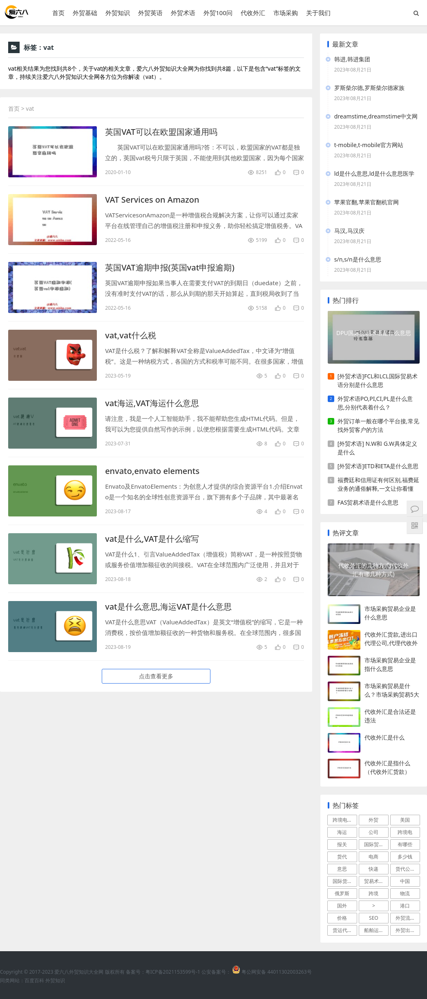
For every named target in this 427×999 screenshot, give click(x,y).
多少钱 (405, 856)
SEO (373, 917)
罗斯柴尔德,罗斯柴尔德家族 (369, 88)
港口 (405, 905)
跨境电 (405, 832)
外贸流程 (405, 917)
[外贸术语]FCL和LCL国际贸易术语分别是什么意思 (378, 380)
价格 (342, 917)
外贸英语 (150, 13)
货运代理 (342, 930)
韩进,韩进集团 (352, 59)
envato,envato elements (152, 470)
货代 (342, 856)
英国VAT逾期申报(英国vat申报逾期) (170, 267)
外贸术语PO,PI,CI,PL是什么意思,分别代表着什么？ (375, 403)
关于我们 (318, 13)
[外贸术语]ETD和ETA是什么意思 (378, 466)
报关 (342, 844)
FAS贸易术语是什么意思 (368, 502)
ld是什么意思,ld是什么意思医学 (374, 173)
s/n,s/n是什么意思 (357, 259)
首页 (58, 13)
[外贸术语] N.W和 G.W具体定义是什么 (377, 448)
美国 (405, 819)
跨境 (373, 893)
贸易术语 (374, 881)
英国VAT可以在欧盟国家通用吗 (161, 131)
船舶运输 (374, 930)
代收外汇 (253, 13)
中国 (405, 881)
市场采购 (285, 13)
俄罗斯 (342, 893)
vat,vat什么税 (130, 335)
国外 (342, 905)
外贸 (373, 819)
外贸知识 (117, 13)
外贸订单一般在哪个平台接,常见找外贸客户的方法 (378, 425)
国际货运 (342, 881)
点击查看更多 (156, 676)
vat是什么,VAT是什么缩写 (152, 538)
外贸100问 (218, 13)
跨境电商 (342, 819)
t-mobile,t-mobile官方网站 (368, 145)
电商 (373, 856)
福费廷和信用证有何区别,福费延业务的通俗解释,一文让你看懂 (378, 484)
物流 (405, 893)
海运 (342, 832)
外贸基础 (85, 13)
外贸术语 (183, 13)
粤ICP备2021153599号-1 (172, 971)
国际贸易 (374, 844)
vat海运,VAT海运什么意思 (152, 403)
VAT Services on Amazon (152, 199)
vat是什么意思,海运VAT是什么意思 (168, 606)
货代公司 (405, 868)
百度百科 (34, 980)
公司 (373, 832)
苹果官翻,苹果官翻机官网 (366, 202)
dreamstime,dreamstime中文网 (376, 116)
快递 (373, 868)
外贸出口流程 (408, 930)
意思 (342, 868)
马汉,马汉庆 (349, 231)
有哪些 (405, 844)
